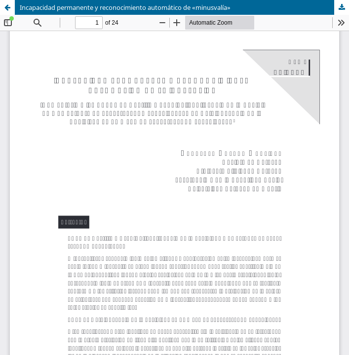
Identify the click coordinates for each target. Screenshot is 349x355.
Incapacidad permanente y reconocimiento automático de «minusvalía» (125, 7)
